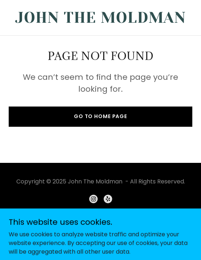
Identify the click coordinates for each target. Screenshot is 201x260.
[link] (100, 21)
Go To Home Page (100, 116)
